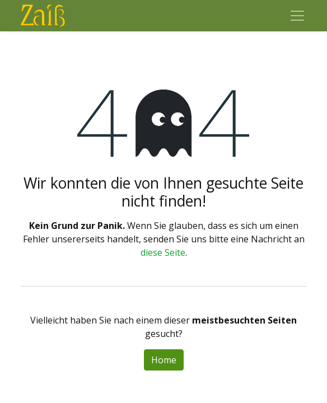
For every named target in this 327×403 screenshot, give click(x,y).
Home (163, 360)
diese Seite (163, 252)
